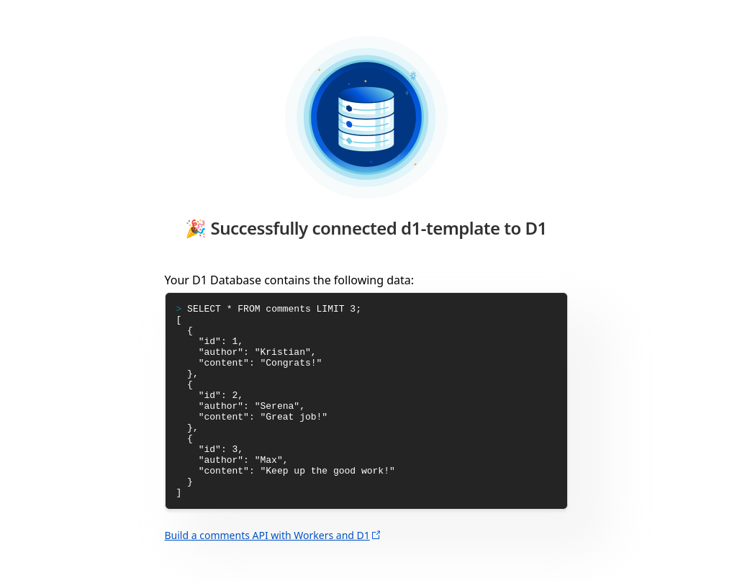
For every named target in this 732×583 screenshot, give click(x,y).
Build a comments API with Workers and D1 (267, 574)
